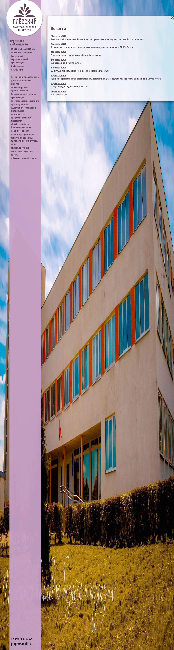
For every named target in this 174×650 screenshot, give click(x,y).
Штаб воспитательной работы (22, 153)
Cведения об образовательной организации (19, 59)
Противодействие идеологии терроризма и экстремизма (23, 107)
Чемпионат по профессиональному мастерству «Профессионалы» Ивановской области (21, 121)
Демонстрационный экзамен (21, 82)
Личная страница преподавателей (20, 89)
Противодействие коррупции (25, 100)
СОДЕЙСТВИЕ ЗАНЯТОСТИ (23, 48)
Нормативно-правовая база (25, 76)
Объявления (17, 69)
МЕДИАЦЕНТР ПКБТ (20, 147)
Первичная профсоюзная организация (23, 96)
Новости (15, 73)
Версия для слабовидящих (19, 42)
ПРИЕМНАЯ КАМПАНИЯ (21, 52)
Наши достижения (20, 130)
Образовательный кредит (24, 158)
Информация (17, 66)
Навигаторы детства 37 (22, 134)
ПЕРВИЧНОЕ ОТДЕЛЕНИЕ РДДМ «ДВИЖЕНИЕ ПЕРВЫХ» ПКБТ (24, 141)
